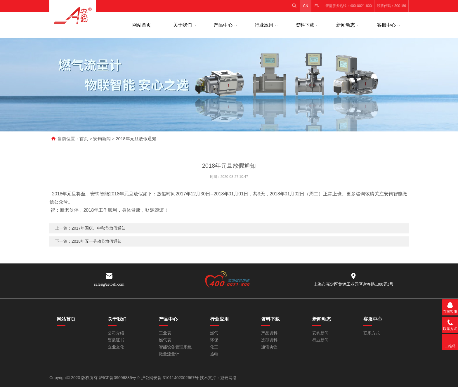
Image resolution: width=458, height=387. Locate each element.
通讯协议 (269, 347)
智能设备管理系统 (175, 347)
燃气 (214, 333)
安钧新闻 (102, 138)
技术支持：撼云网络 (218, 377)
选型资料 (269, 340)
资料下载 (305, 24)
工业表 (165, 333)
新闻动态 (345, 24)
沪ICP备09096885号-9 (119, 377)
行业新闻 (320, 340)
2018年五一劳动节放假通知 (97, 245)
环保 (214, 340)
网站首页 (141, 24)
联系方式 (371, 333)
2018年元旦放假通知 (136, 138)
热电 (214, 354)
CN (305, 6)
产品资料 (269, 333)
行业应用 (264, 24)
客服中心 (386, 24)
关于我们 (182, 24)
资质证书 (116, 340)
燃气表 (165, 340)
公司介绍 (116, 333)
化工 (214, 347)
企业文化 (116, 347)
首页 (83, 138)
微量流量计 (169, 354)
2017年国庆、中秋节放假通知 (99, 232)
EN (317, 6)
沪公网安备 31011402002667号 (170, 377)
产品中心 (223, 24)
